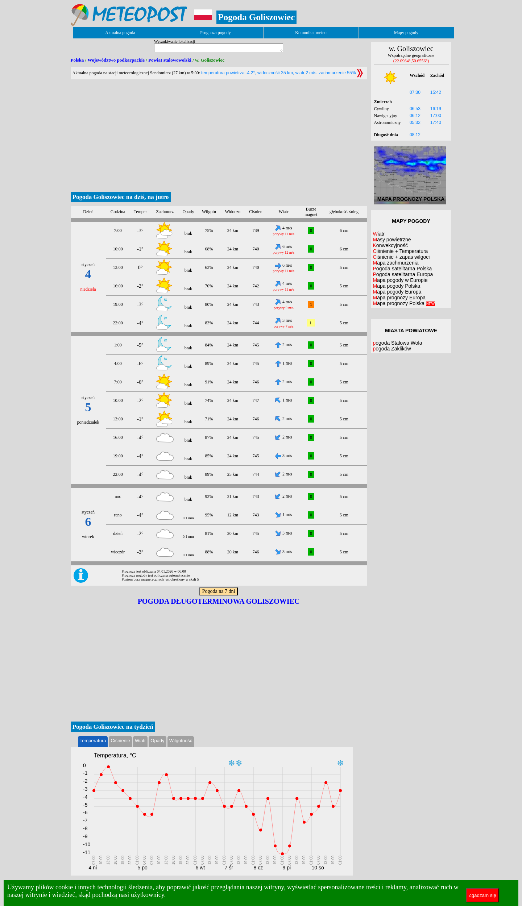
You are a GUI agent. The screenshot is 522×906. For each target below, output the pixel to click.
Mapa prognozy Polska (404, 303)
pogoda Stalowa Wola (397, 343)
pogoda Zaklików (392, 349)
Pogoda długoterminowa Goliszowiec (219, 601)
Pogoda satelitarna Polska (402, 268)
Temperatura (93, 740)
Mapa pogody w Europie (400, 280)
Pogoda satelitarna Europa (403, 274)
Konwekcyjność (390, 245)
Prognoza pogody (215, 32)
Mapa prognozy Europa (399, 297)
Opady (157, 740)
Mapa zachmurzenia (396, 263)
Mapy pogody (406, 32)
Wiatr (140, 740)
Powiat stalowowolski (169, 60)
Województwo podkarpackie (116, 60)
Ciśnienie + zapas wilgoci (401, 257)
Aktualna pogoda (120, 32)
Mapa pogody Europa (397, 292)
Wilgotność (180, 740)
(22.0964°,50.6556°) (411, 60)
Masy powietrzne (392, 239)
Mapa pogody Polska (396, 286)
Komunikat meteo (310, 32)
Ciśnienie (120, 740)
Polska (77, 60)
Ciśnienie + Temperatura (400, 251)
